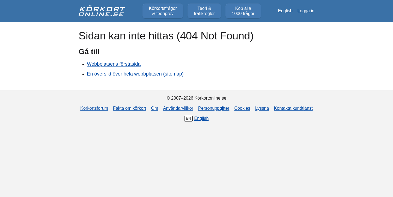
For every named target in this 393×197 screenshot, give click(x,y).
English (285, 10)
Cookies (242, 108)
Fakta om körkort (129, 108)
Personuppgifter (213, 108)
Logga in (305, 10)
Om (154, 108)
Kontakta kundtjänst (293, 108)
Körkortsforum (94, 108)
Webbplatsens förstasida (114, 64)
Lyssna (262, 108)
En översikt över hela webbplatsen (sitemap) (135, 74)
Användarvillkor (178, 108)
